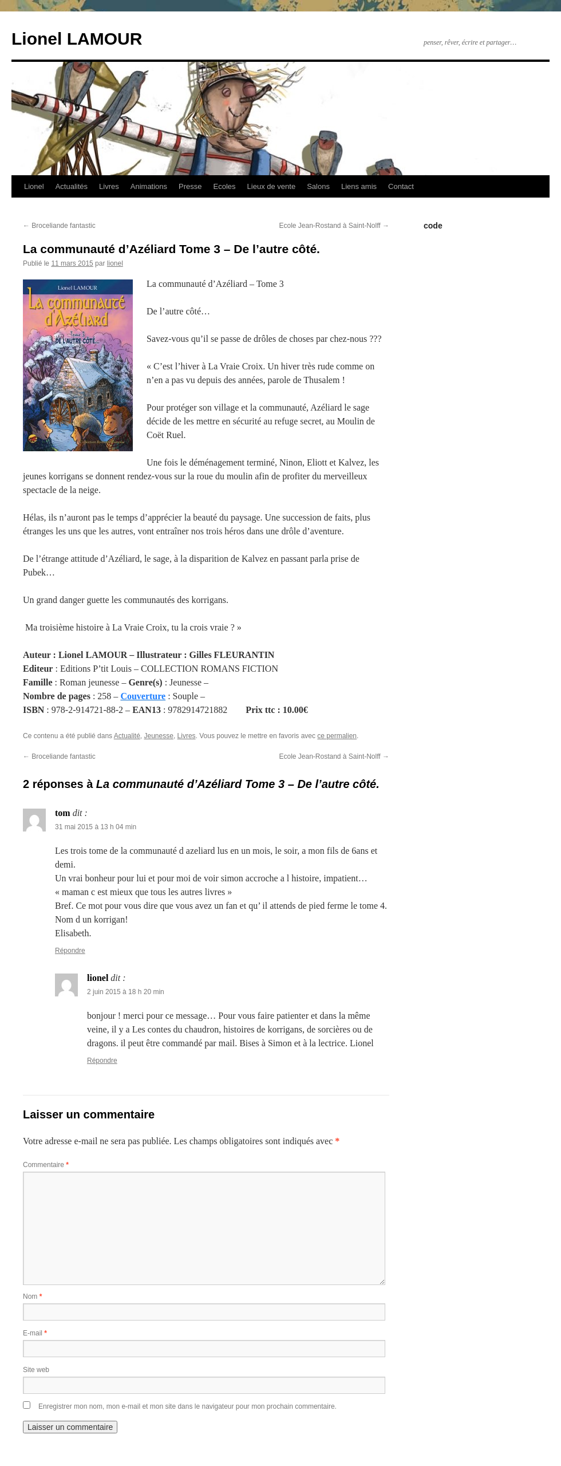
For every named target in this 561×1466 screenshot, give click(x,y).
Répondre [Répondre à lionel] (102, 1061)
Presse (190, 186)
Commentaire (46, 1165)
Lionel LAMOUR (76, 38)
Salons (318, 186)
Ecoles (225, 186)
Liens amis (359, 186)
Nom (32, 1296)
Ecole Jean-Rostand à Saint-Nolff (334, 226)
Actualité (127, 736)
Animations (149, 186)
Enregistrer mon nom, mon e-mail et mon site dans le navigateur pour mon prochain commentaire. (187, 1406)
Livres (109, 186)
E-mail (35, 1333)
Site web (36, 1370)
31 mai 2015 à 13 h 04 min (95, 827)
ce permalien (337, 736)
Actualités (72, 186)
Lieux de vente (271, 186)
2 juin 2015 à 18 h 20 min (125, 992)
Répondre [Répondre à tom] (70, 951)
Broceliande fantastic (59, 226)
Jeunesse (158, 736)
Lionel (34, 186)
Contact (401, 186)
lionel (115, 263)
